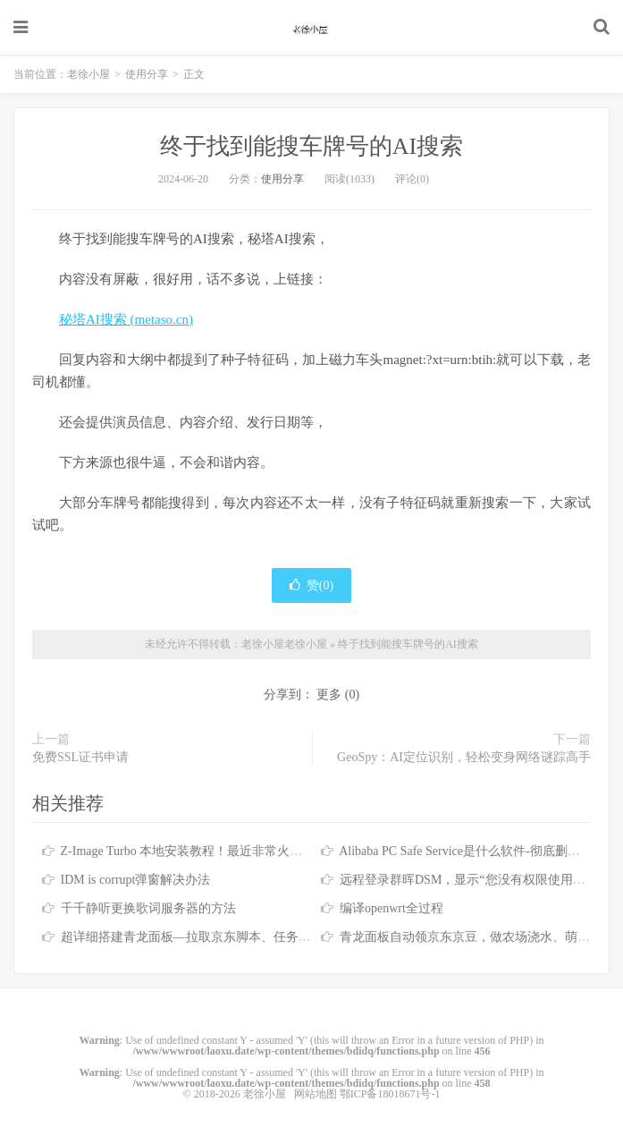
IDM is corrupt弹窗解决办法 (136, 879)
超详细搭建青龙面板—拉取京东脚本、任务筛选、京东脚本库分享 (242, 937)
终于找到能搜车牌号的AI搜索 (311, 146)
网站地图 (315, 1094)
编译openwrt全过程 (391, 908)
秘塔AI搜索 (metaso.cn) (126, 319)
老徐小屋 (311, 27)
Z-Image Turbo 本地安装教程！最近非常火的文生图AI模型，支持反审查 (257, 851)
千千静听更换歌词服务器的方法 (148, 908)
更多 (328, 694)
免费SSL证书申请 (80, 757)
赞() (311, 585)
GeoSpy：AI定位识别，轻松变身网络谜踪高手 (464, 757)
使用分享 (146, 74)
